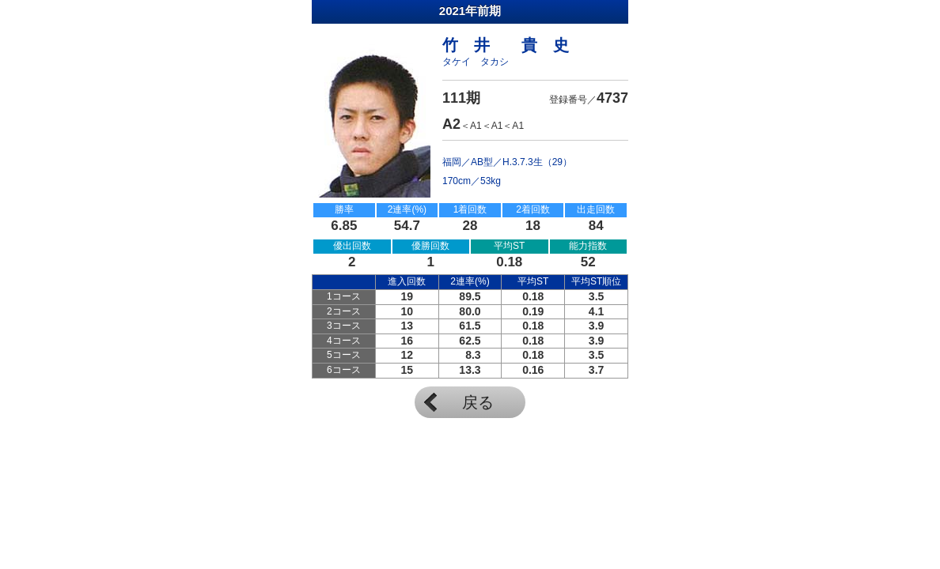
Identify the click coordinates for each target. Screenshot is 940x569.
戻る (478, 402)
